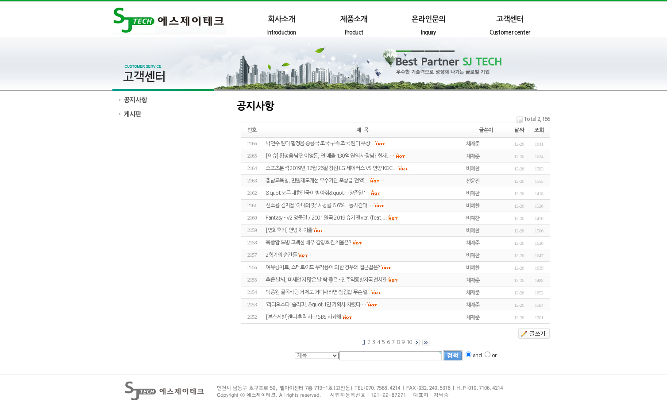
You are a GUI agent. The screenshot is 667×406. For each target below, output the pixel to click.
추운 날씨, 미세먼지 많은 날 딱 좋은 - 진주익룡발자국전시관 (326, 279)
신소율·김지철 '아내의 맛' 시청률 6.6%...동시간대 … (319, 205)
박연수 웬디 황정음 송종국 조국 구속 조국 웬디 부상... (320, 143)
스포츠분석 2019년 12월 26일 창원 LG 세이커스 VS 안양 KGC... (331, 168)
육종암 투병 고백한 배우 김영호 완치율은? (308, 242)
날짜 (519, 130)
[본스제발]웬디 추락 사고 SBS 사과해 (303, 317)
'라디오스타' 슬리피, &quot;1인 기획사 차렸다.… (316, 304)
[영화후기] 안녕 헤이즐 (289, 230)
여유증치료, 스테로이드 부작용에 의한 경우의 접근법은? (323, 267)
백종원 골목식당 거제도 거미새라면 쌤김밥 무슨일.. (318, 292)
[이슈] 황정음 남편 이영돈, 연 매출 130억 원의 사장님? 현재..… (330, 156)
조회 (539, 130)
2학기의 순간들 (281, 255)
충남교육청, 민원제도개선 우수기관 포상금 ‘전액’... (317, 180)
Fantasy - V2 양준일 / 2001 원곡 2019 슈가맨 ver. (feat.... (326, 217)
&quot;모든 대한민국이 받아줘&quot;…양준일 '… (317, 193)
